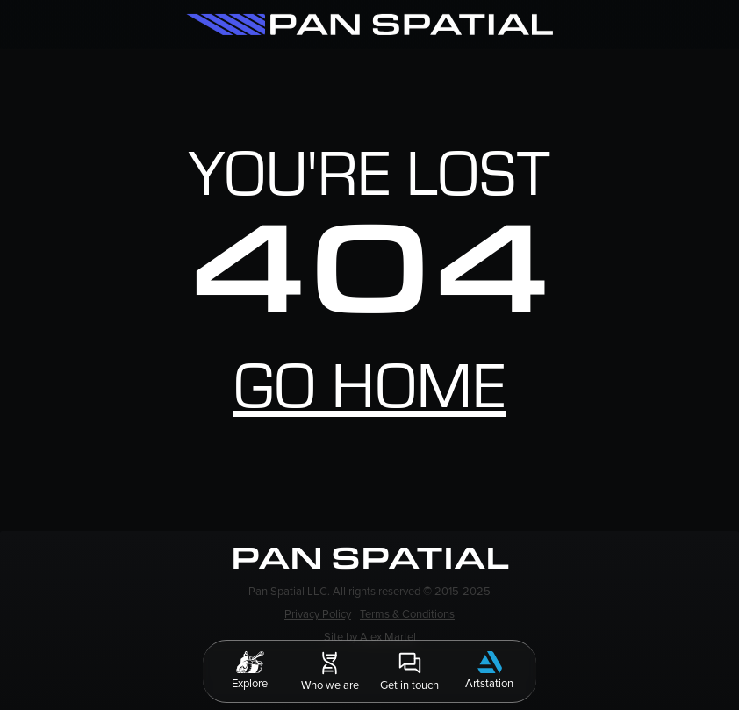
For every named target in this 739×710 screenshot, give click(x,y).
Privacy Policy (317, 614)
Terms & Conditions (407, 614)
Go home (369, 396)
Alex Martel (388, 637)
